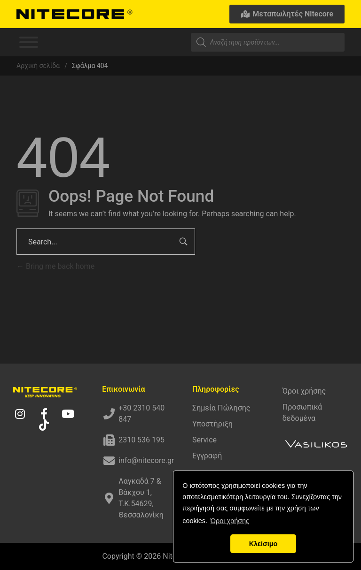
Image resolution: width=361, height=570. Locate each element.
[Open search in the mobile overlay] (268, 42)
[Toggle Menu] (28, 42)
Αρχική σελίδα (38, 65)
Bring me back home (55, 266)
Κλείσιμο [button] (263, 543)
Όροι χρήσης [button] (230, 520)
